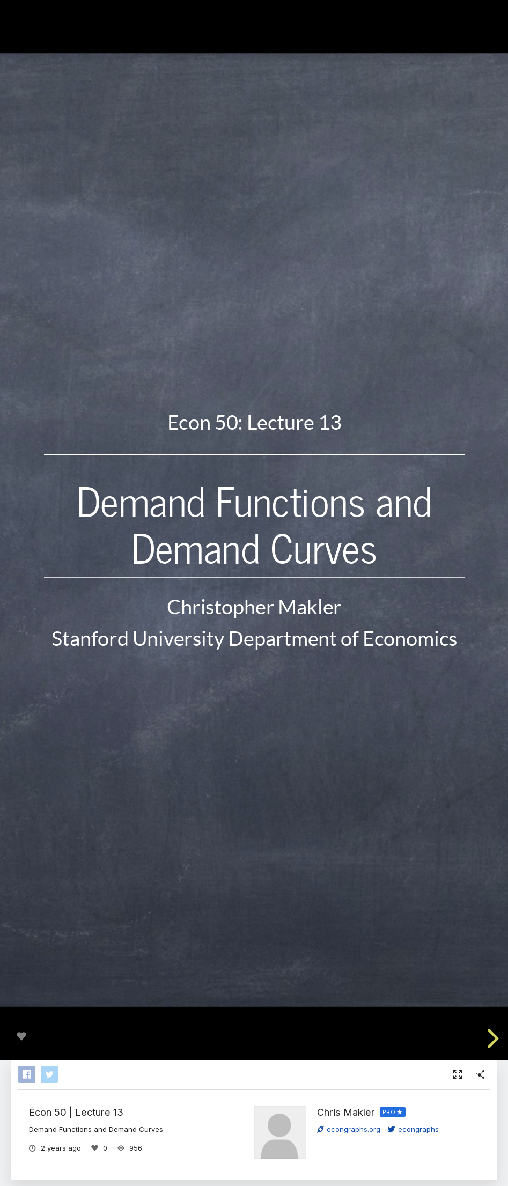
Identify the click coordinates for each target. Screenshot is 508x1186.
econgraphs (413, 1129)
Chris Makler (346, 1112)
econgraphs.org (348, 1129)
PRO (389, 1112)
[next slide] (491, 1038)
